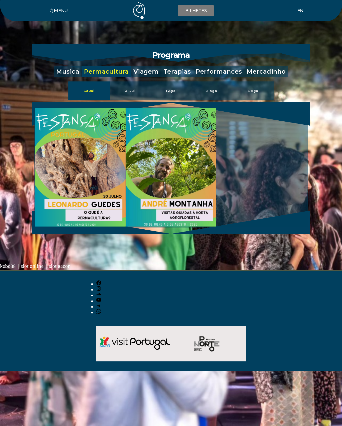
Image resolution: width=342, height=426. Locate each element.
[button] (68, 71)
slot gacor (63, 266)
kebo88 (8, 266)
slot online (34, 266)
